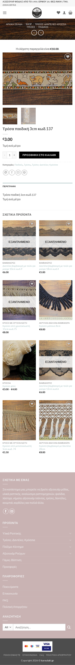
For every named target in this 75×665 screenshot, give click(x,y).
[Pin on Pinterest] (24, 172)
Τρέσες (31, 27)
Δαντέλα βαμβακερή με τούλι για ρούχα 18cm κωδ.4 (55, 267)
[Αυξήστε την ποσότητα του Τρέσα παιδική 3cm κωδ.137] (14, 155)
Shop (29, 24)
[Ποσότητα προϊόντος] (9, 155)
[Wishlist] (58, 12)
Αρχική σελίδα (14, 24)
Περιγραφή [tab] (9, 186)
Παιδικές (43, 27)
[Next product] (34, 32)
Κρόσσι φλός (9, 386)
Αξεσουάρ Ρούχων (14, 553)
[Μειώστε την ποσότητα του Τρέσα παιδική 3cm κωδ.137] (5, 155)
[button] (5, 12)
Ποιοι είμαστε (10, 586)
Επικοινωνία (10, 593)
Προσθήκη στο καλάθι (39, 154)
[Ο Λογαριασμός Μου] (64, 12)
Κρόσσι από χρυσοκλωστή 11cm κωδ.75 (16, 327)
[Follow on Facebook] (6, 511)
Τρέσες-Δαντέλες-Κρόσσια (50, 24)
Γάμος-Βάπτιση (12, 560)
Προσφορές (10, 566)
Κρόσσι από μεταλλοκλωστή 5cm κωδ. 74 (17, 447)
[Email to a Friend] (18, 172)
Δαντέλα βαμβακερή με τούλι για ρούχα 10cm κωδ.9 (19, 267)
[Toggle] (70, 533)
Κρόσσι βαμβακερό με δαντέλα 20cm (55, 447)
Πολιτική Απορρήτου (15, 606)
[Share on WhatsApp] (6, 172)
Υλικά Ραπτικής (12, 533)
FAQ (5, 600)
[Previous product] (40, 32)
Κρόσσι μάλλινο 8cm (50, 326)
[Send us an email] (12, 511)
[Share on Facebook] (12, 172)
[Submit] (69, 627)
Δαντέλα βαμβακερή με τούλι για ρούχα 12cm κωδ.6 (55, 387)
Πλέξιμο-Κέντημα (13, 546)
